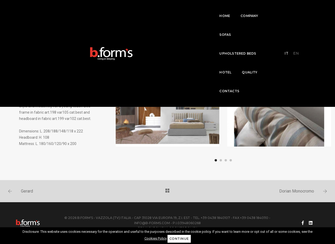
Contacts (251, 9)
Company (104, 9)
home (79, 9)
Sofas (129, 9)
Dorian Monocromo (296, 191)
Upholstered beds (164, 9)
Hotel (199, 9)
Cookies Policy (155, 238)
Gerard (27, 191)
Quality (223, 9)
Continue (179, 239)
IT (288, 9)
